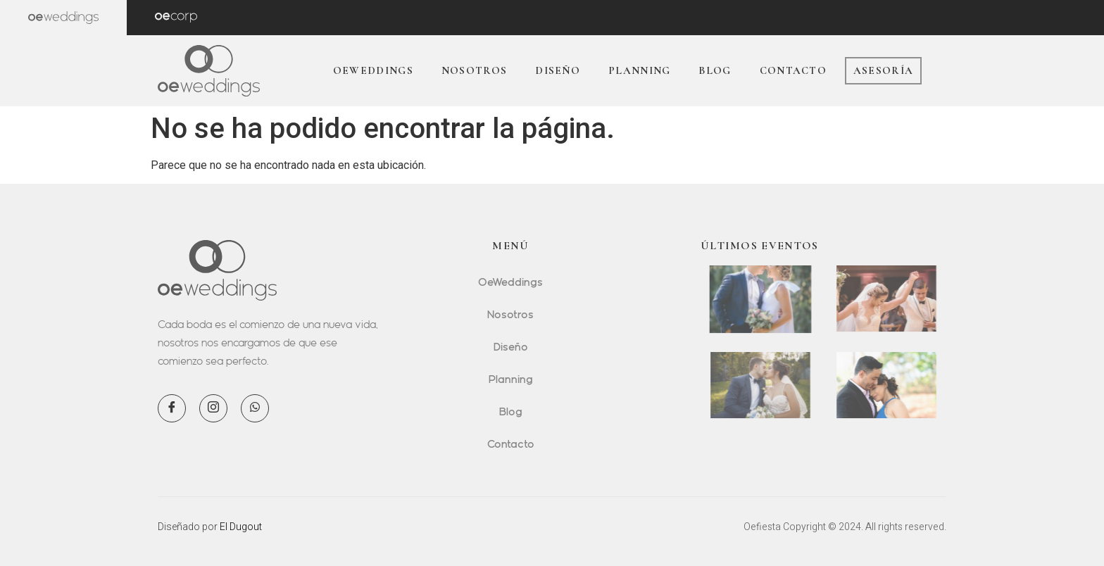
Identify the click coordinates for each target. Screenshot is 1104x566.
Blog (714, 70)
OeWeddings (373, 70)
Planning (639, 70)
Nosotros (474, 70)
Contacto (793, 70)
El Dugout (241, 526)
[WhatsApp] (255, 408)
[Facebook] (172, 408)
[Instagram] (213, 408)
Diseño (557, 70)
